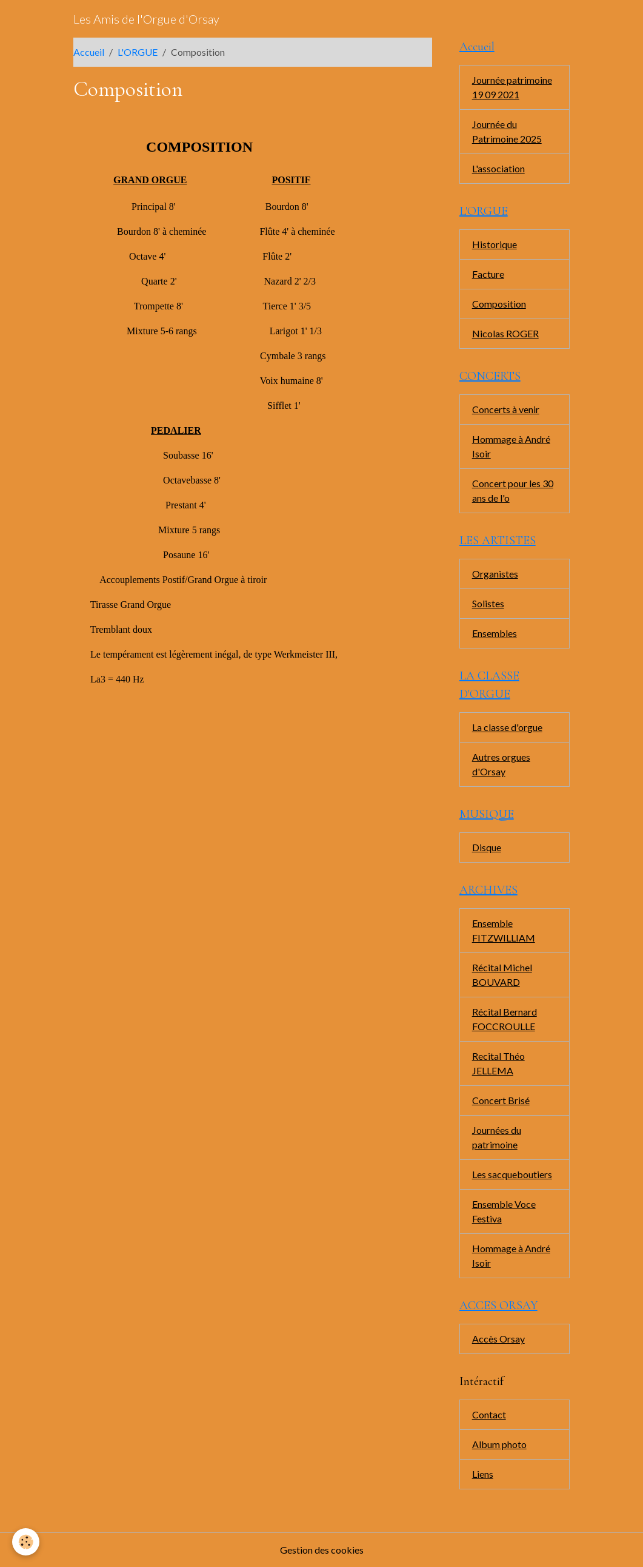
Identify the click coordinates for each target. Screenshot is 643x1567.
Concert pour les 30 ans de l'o (512, 490)
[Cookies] (25, 1541)
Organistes (495, 573)
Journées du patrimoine (496, 1137)
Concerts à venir (505, 409)
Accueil (88, 52)
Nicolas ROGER (505, 333)
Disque (486, 847)
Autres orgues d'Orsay (501, 764)
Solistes (488, 603)
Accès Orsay (498, 1338)
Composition (499, 303)
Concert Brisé (501, 1100)
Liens (482, 1474)
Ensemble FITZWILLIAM (503, 930)
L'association (498, 168)
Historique (494, 244)
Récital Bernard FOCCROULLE (504, 1019)
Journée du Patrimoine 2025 (507, 131)
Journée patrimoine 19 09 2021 (512, 87)
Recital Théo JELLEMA (498, 1063)
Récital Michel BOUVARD (502, 975)
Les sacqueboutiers (512, 1174)
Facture (488, 274)
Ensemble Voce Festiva (504, 1211)
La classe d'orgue (507, 727)
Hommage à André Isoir (511, 446)
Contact (489, 1414)
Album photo (499, 1444)
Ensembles (494, 633)
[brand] (146, 19)
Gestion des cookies (322, 1549)
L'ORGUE (138, 52)
